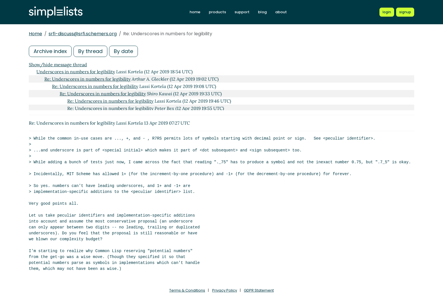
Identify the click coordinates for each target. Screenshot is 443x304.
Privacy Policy (224, 290)
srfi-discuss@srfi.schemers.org (83, 33)
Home (35, 33)
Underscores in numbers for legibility (75, 71)
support (241, 12)
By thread (90, 51)
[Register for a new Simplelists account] (405, 12)
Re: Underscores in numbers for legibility (87, 79)
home (195, 12)
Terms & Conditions (187, 290)
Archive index (50, 51)
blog (262, 12)
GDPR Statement (259, 290)
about (281, 12)
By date (123, 51)
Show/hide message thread (58, 64)
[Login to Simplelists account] (386, 12)
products (217, 12)
